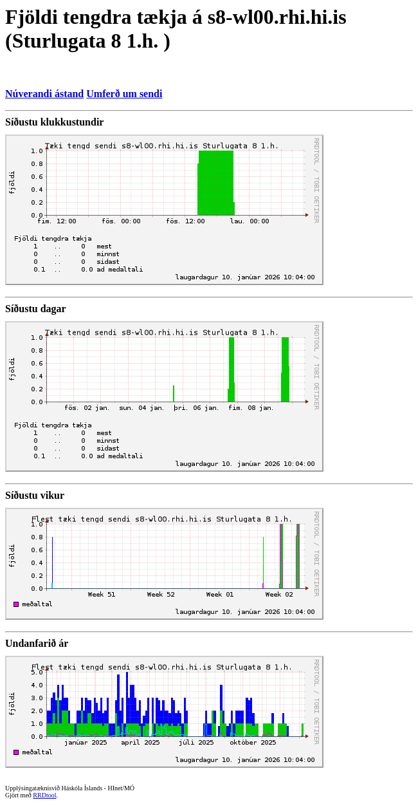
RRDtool (44, 795)
